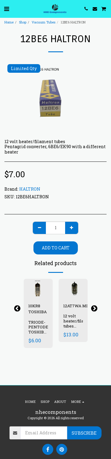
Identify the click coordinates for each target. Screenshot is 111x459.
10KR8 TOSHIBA (37, 308)
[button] (6, 9)
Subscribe (84, 433)
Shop (22, 22)
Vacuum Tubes (43, 22)
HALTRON (29, 189)
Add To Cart (56, 248)
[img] (73, 288)
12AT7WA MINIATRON (85, 305)
